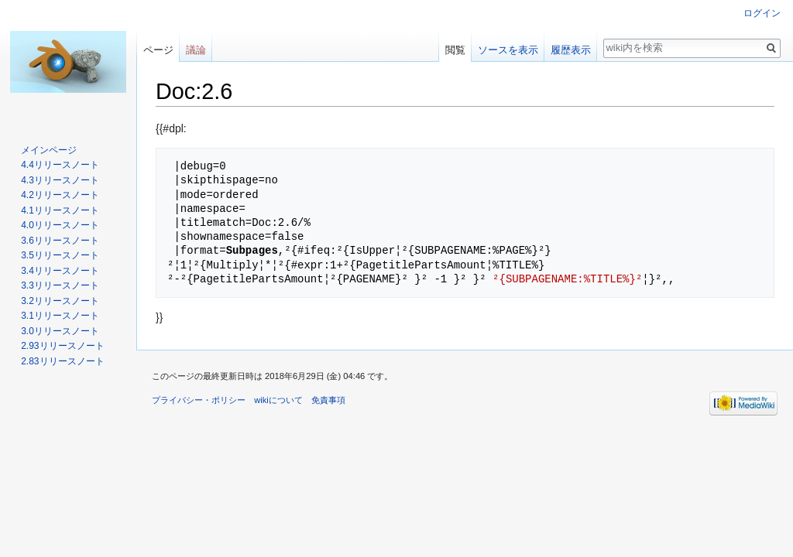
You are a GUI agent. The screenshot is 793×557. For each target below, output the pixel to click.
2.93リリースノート (62, 345)
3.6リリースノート (60, 240)
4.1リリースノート (60, 210)
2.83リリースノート (62, 361)
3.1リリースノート (60, 315)
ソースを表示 (508, 50)
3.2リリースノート (60, 301)
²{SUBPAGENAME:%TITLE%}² (567, 279)
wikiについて (278, 400)
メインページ (49, 150)
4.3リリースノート (60, 180)
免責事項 (328, 400)
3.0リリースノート (60, 331)
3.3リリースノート (60, 285)
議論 (196, 50)
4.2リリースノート (60, 195)
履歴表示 (571, 50)
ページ (158, 50)
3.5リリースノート (60, 255)
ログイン (762, 13)
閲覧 (455, 50)
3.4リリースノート (60, 270)
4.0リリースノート (60, 225)
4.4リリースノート (60, 164)
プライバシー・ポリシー (198, 400)
